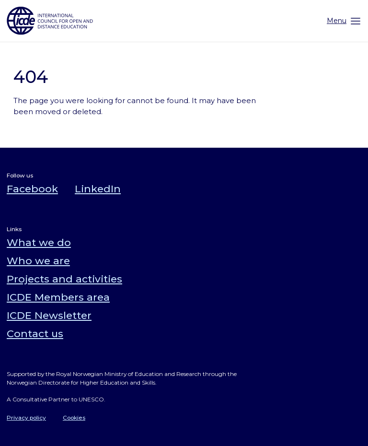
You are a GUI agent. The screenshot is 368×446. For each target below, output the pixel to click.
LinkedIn (98, 189)
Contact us (35, 334)
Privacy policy (26, 417)
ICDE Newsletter (49, 315)
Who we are (38, 261)
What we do (39, 242)
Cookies (74, 417)
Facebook (32, 189)
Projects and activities (64, 279)
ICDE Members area (58, 297)
